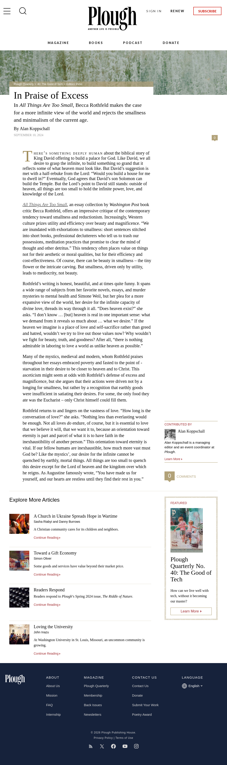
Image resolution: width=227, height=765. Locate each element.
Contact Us (140, 686)
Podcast (133, 43)
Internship (53, 714)
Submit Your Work (145, 705)
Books (96, 43)
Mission (51, 695)
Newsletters (92, 714)
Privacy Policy (103, 737)
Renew (177, 11)
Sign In (154, 11)
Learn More (190, 611)
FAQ (49, 705)
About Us (53, 686)
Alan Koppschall (35, 128)
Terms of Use (124, 737)
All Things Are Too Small (45, 204)
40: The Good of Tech (50, 84)
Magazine (58, 43)
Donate (171, 43)
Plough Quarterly (24, 84)
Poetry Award (142, 714)
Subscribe (207, 11)
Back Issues (93, 705)
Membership (93, 695)
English (192, 686)
